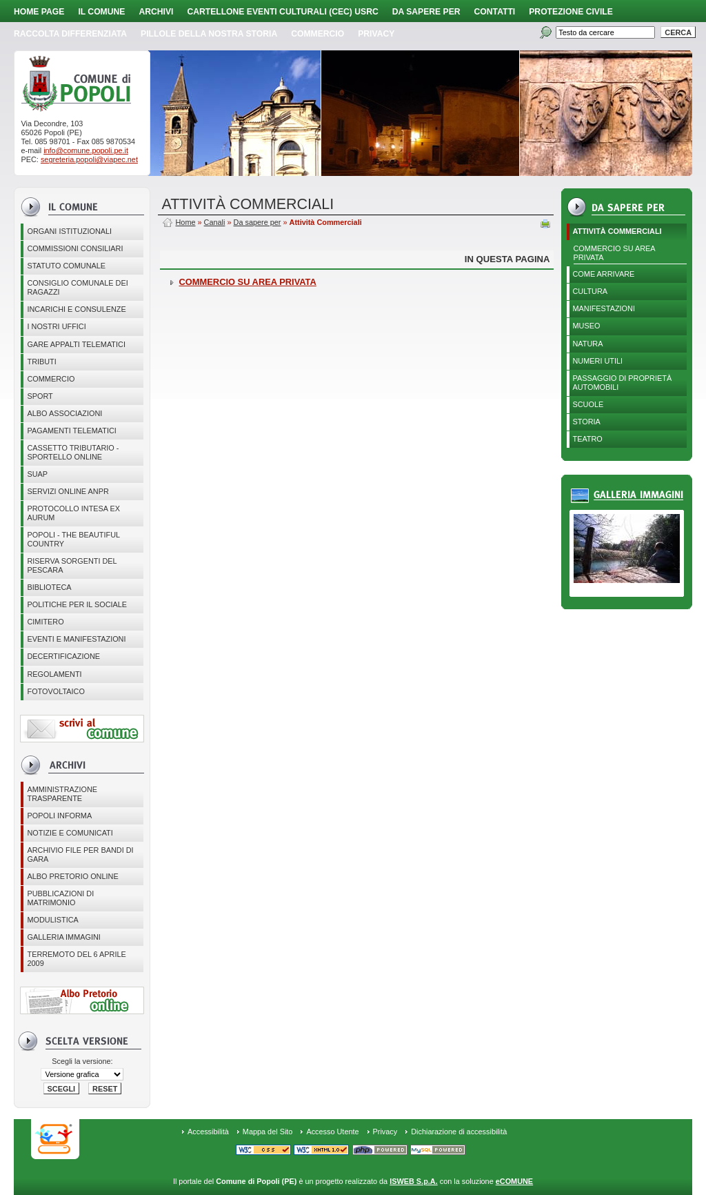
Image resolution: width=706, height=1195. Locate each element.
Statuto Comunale (66, 265)
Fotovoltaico (55, 691)
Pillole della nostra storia (209, 34)
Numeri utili (598, 361)
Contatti (495, 12)
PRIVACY (376, 34)
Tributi (41, 361)
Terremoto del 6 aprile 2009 (76, 958)
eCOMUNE (514, 1181)
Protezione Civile (571, 12)
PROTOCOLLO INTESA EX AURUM (73, 513)
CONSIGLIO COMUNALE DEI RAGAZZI (77, 287)
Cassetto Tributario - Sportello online (73, 452)
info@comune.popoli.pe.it (85, 150)
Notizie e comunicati (69, 833)
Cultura (590, 291)
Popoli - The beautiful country (73, 539)
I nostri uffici (56, 326)
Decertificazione (63, 656)
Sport (39, 396)
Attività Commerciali (617, 231)
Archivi (156, 12)
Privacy (385, 1131)
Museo (587, 326)
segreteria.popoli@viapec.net (89, 159)
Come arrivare (604, 274)
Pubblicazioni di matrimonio (60, 898)
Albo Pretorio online (72, 876)
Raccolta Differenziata (70, 34)
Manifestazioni (604, 308)
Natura (588, 343)
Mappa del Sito (268, 1131)
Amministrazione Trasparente (62, 793)
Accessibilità (208, 1131)
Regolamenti (54, 674)
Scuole (588, 404)
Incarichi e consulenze (76, 309)
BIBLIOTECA (49, 587)
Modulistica (52, 920)
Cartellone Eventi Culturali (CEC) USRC (282, 12)
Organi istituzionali (69, 231)
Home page (39, 12)
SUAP (37, 474)
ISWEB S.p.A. (413, 1181)
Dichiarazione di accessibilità (459, 1131)
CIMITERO (45, 622)
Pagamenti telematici (71, 430)
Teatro (588, 439)
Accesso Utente (332, 1131)
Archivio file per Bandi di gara (80, 854)
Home (185, 222)
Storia (587, 421)
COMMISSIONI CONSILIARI (75, 248)
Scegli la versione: (82, 1061)
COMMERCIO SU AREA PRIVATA (615, 252)
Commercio (317, 34)
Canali (214, 222)
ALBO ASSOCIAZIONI (64, 413)
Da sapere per (426, 12)
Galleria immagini (63, 937)
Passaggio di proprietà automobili (622, 382)
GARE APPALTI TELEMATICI (76, 344)
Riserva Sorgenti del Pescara (72, 565)
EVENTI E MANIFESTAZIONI (76, 639)
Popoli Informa (59, 815)
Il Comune (101, 12)
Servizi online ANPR (67, 491)
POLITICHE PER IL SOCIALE (77, 604)
